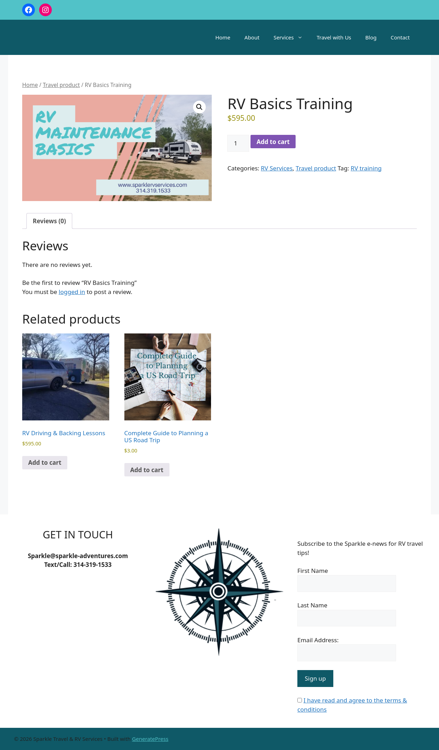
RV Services (276, 168)
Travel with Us (334, 37)
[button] (199, 107)
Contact (400, 37)
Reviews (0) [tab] (49, 221)
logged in (72, 292)
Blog (371, 37)
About (252, 37)
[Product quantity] (238, 143)
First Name (312, 571)
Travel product (61, 85)
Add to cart (273, 142)
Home (222, 37)
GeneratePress (150, 738)
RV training (366, 168)
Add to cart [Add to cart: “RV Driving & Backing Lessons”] (44, 462)
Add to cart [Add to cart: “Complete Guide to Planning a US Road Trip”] (146, 470)
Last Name (312, 605)
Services (291, 37)
